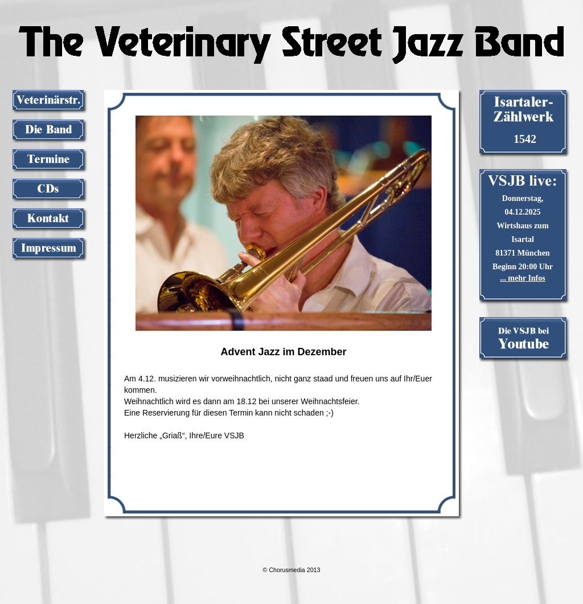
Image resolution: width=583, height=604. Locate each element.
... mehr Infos (522, 278)
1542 (525, 139)
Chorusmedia (287, 569)
